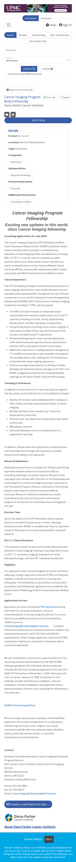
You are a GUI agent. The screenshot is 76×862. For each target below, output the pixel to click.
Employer (46, 18)
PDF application (49, 606)
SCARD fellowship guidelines (19, 705)
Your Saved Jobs (37, 41)
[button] (47, 69)
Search (10, 35)
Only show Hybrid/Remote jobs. (25, 73)
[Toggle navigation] (8, 25)
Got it (49, 839)
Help (51, 25)
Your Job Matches (59, 35)
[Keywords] (38, 50)
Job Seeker (31, 18)
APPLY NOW (38, 120)
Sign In (65, 25)
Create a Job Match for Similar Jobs (29, 804)
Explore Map (39, 35)
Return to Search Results (20, 89)
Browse (23, 35)
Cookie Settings (33, 839)
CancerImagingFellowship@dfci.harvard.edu (28, 626)
